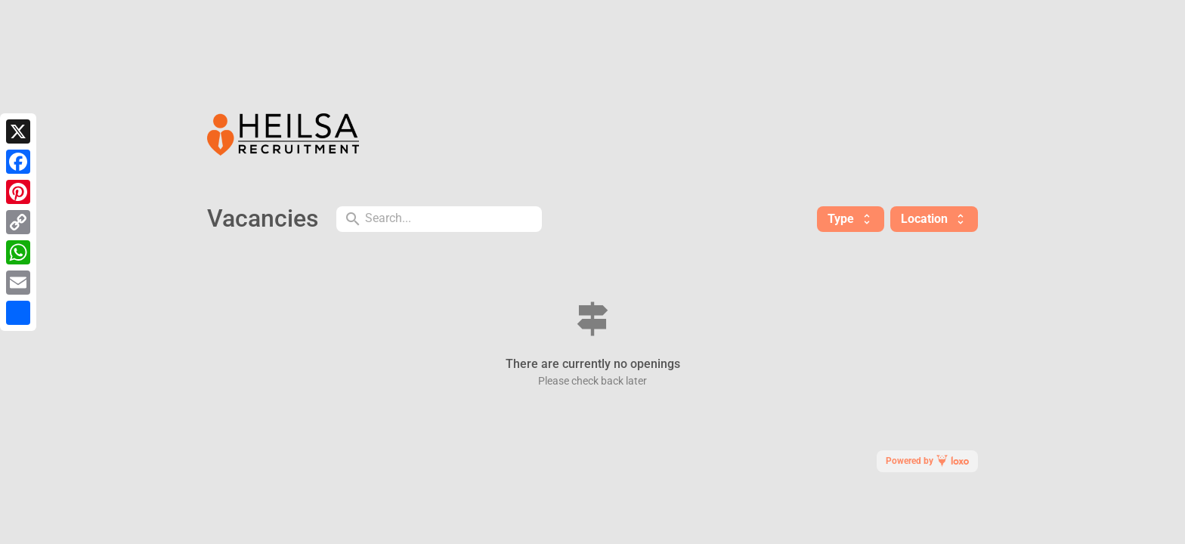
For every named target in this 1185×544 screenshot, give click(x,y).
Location (934, 219)
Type (851, 219)
